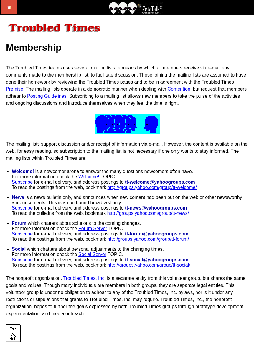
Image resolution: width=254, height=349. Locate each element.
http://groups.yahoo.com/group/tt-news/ (148, 213)
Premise (14, 89)
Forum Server (92, 228)
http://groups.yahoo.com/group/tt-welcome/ (152, 187)
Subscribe (22, 182)
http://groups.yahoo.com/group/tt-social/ (149, 264)
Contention (178, 89)
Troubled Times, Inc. (84, 278)
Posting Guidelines (46, 96)
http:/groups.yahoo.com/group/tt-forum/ (148, 239)
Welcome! (88, 176)
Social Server (92, 254)
